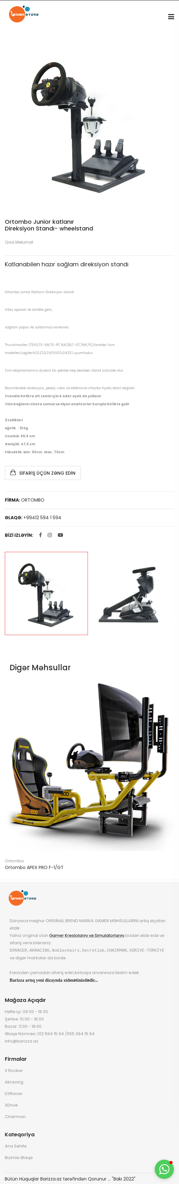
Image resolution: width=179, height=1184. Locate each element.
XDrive (11, 1105)
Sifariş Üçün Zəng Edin (42, 472)
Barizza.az (51, 1178)
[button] (164, 1169)
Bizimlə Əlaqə (19, 1157)
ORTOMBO (32, 500)
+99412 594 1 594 (42, 517)
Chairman (15, 1116)
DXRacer (14, 1093)
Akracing (14, 1082)
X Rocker (14, 1070)
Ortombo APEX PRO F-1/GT (34, 867)
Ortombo (14, 861)
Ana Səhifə (16, 1146)
